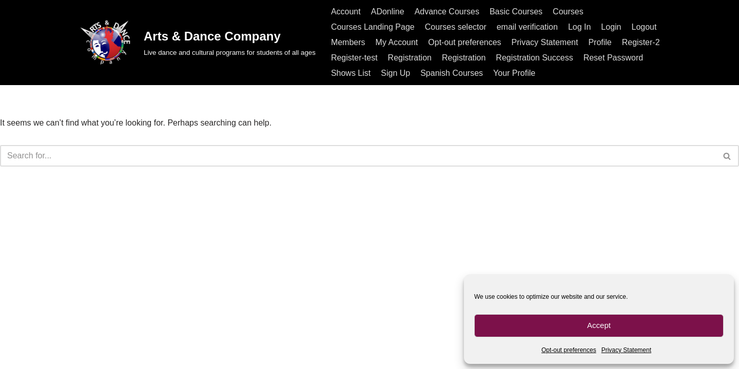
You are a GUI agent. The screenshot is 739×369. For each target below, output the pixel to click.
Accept (599, 325)
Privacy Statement (626, 350)
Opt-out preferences (568, 350)
